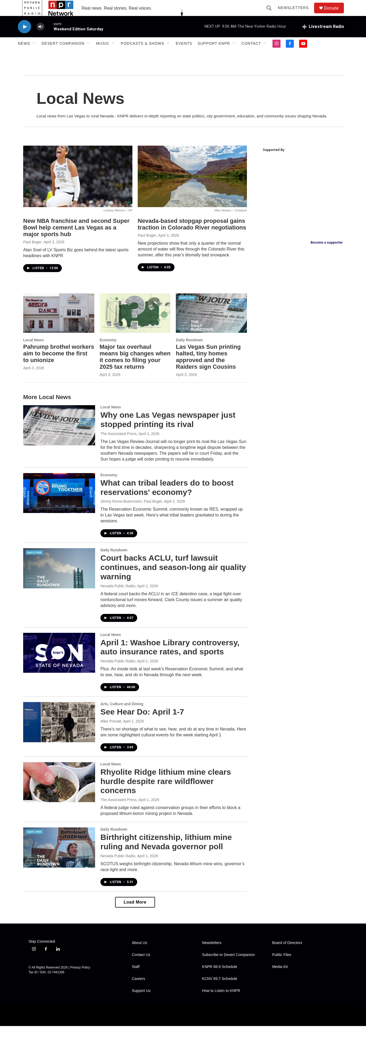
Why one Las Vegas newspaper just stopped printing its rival (167, 431)
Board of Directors (287, 955)
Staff (136, 979)
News (24, 55)
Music (102, 55)
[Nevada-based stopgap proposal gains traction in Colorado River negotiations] (192, 188)
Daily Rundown (189, 352)
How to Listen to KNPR (221, 1003)
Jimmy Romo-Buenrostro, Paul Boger (131, 513)
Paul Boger (32, 254)
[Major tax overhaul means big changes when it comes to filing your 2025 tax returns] (135, 325)
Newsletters (295, 14)
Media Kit (280, 979)
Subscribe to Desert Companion (228, 967)
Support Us (141, 1003)
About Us (139, 955)
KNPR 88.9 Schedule (219, 979)
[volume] (40, 39)
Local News (33, 352)
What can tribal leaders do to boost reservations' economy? (167, 499)
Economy (108, 352)
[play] (24, 39)
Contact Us (141, 967)
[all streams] (323, 38)
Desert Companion (63, 55)
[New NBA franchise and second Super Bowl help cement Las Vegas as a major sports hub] (77, 188)
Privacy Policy (80, 979)
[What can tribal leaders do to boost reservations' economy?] (59, 505)
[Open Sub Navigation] (34, 55)
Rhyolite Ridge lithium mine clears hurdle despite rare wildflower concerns (165, 793)
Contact (251, 55)
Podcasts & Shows (142, 55)
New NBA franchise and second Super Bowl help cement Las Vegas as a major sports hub (76, 239)
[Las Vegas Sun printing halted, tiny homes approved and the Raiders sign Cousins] (211, 325)
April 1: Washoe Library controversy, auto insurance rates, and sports (169, 659)
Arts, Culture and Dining (121, 716)
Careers (138, 991)
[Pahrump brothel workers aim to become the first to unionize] (58, 325)
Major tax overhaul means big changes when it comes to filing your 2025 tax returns (135, 368)
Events (184, 55)
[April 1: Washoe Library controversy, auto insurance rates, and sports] (59, 665)
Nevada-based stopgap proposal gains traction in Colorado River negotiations (192, 236)
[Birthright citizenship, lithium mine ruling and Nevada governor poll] (59, 859)
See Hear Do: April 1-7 (142, 723)
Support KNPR (214, 55)
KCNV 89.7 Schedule (219, 991)
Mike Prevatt (110, 733)
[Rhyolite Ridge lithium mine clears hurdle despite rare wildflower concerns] (59, 794)
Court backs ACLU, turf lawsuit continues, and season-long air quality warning (173, 579)
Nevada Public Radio (117, 598)
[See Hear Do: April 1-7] (59, 734)
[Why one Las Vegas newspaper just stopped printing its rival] (59, 437)
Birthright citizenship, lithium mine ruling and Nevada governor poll (166, 854)
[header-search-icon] (271, 14)
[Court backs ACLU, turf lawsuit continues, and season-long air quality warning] (59, 580)
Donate (334, 14)
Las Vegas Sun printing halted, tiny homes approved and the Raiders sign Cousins (208, 368)
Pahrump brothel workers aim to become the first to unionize (58, 365)
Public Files (281, 967)
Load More (135, 914)
